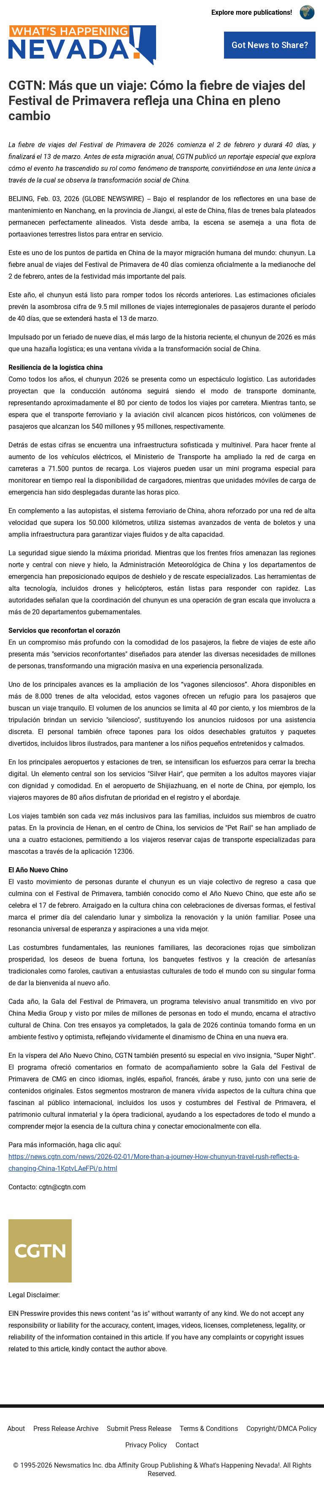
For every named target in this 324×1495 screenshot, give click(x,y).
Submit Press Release (139, 1429)
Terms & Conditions (209, 1429)
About (16, 1429)
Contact (187, 1445)
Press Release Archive (65, 1429)
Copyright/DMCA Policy (281, 1429)
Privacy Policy (146, 1445)
